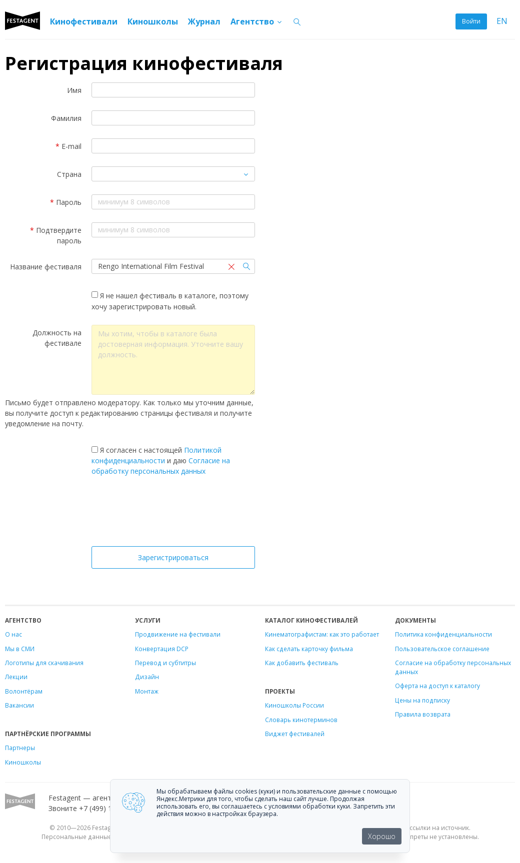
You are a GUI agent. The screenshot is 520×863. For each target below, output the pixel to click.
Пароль (66, 202)
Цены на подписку (422, 700)
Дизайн (147, 677)
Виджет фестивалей (294, 734)
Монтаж (146, 691)
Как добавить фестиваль (301, 663)
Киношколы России (294, 705)
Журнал (204, 21)
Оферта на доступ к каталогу (437, 686)
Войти (471, 21)
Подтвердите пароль (56, 235)
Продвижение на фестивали (177, 634)
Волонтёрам (23, 691)
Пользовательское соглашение (442, 649)
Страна (69, 174)
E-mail (69, 146)
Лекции (16, 677)
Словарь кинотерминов (301, 720)
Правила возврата (422, 714)
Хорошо (382, 836)
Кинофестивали (84, 21)
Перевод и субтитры (165, 663)
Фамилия (66, 118)
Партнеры (20, 748)
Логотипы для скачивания (44, 663)
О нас (13, 634)
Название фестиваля (46, 266)
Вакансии (19, 705)
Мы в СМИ (19, 649)
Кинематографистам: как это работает (322, 634)
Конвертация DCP (161, 649)
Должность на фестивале (57, 338)
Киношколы (153, 21)
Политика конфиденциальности (443, 634)
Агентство (256, 21)
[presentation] (174, 513)
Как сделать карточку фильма (309, 649)
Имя (74, 90)
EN (502, 21)
